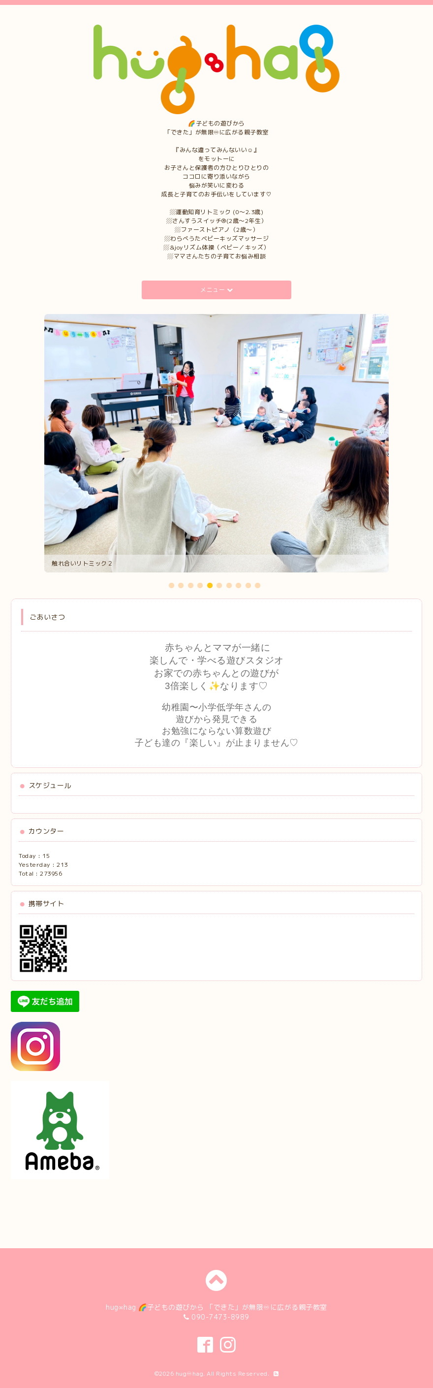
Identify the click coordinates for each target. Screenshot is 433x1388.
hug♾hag (190, 1373)
